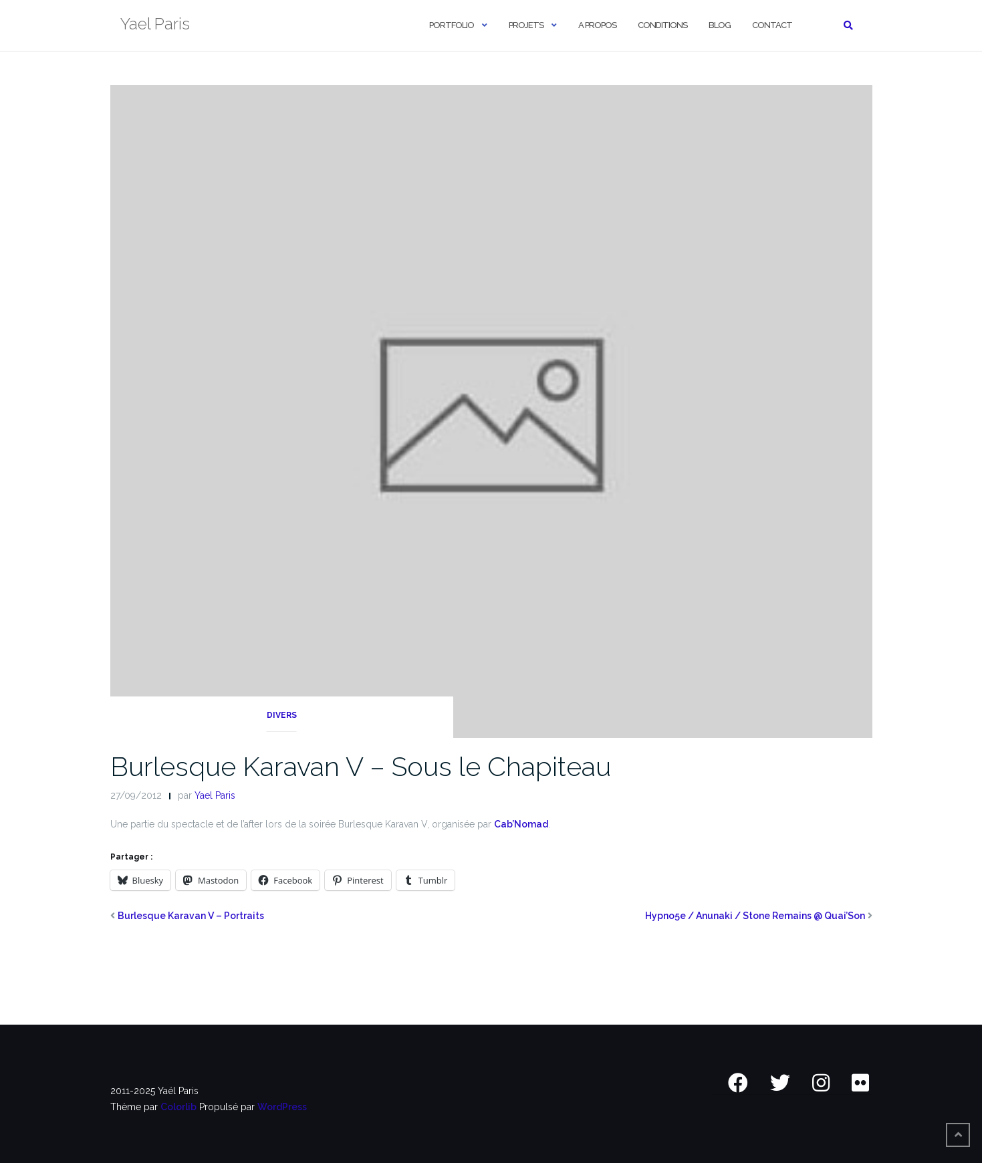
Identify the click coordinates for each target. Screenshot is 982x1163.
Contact (772, 25)
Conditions (662, 25)
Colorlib (178, 1107)
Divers (282, 715)
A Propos (597, 25)
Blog (720, 25)
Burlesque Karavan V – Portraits (191, 915)
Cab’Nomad (521, 824)
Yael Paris (215, 795)
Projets (526, 25)
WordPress (282, 1107)
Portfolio (451, 25)
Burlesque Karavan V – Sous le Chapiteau (360, 766)
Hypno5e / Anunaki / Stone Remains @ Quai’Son (755, 915)
